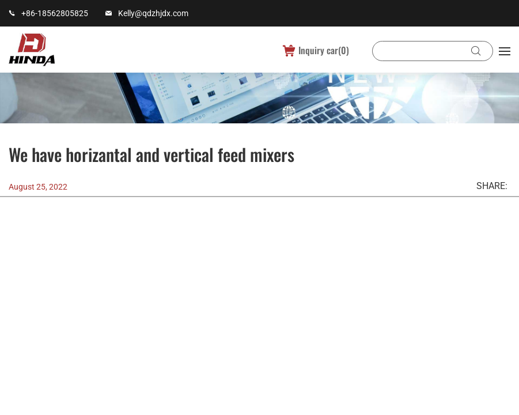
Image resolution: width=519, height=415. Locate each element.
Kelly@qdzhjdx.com (153, 13)
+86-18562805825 (54, 13)
